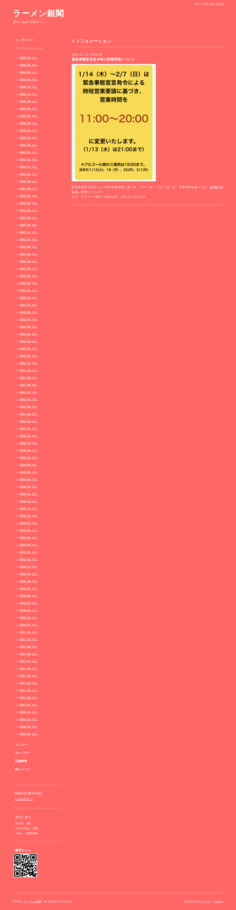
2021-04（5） (29, 406)
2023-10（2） (29, 239)
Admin (218, 901)
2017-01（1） (29, 704)
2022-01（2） (29, 355)
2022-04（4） (29, 334)
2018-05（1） (29, 595)
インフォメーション (28, 48)
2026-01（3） (29, 79)
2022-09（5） (29, 312)
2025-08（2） (29, 108)
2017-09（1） (29, 646)
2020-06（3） (29, 464)
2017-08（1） (29, 653)
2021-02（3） (29, 421)
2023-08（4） (29, 254)
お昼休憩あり (24, 799)
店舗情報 (21, 761)
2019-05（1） (29, 530)
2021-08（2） (29, 384)
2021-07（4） (29, 392)
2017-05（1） (29, 675)
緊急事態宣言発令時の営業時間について (103, 59)
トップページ (24, 40)
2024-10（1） (29, 174)
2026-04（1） (29, 57)
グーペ (206, 901)
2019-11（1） (29, 508)
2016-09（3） (29, 733)
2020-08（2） (29, 457)
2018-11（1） (29, 566)
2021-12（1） (29, 363)
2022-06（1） (29, 326)
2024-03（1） (29, 217)
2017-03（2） (29, 690)
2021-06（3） (29, 399)
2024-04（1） (29, 210)
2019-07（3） (29, 523)
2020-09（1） (29, 450)
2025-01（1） (29, 152)
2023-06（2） (29, 261)
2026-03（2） (29, 65)
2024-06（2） (29, 195)
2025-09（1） (29, 101)
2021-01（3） (29, 428)
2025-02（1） (29, 145)
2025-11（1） (29, 94)
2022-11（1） (29, 297)
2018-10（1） (29, 574)
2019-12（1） (29, 501)
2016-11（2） (29, 719)
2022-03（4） (29, 341)
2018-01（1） (29, 624)
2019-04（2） (29, 537)
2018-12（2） (29, 559)
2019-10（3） (29, 515)
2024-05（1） (29, 203)
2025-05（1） (29, 130)
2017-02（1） (29, 697)
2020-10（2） (29, 443)
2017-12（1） (29, 632)
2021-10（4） (29, 370)
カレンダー (22, 753)
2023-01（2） (29, 290)
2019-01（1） (29, 552)
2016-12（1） (29, 712)
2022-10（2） (29, 304)
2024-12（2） (29, 159)
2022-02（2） (29, 348)
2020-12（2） (29, 435)
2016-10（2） (29, 726)
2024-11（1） (29, 166)
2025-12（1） (29, 86)
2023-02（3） (29, 283)
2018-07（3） (29, 588)
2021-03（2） (29, 414)
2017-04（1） (29, 683)
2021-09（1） (29, 377)
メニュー (21, 744)
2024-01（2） (29, 225)
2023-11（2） (29, 232)
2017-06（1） (29, 668)
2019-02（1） (29, 544)
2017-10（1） (29, 639)
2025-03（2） (29, 137)
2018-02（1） (29, 617)
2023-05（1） (29, 268)
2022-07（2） (29, 319)
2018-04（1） (29, 603)
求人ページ (22, 769)
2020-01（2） (29, 494)
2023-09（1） (29, 246)
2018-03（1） (29, 610)
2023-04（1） (29, 275)
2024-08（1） (29, 188)
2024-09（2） (29, 181)
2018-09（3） (29, 581)
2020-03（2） (29, 486)
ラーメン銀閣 (38, 13)
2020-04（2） (29, 479)
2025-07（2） (29, 115)
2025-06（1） (29, 123)
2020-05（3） (29, 472)
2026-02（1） (29, 72)
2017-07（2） (29, 661)
